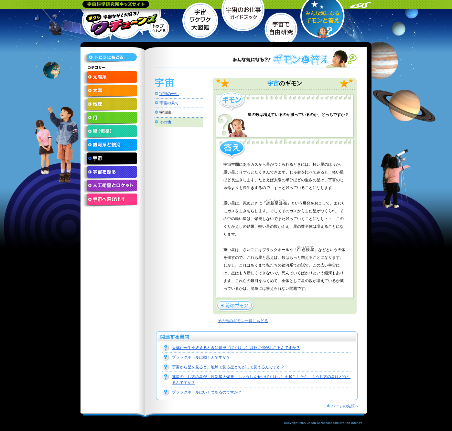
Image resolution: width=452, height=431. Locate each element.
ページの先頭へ (345, 406)
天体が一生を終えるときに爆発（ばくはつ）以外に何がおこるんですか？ (236, 347)
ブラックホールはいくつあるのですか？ (207, 392)
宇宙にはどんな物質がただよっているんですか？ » (235, 306)
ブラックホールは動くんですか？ (201, 357)
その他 (165, 122)
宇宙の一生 (169, 93)
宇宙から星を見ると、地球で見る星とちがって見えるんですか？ (228, 367)
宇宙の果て (169, 103)
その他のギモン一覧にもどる (243, 321)
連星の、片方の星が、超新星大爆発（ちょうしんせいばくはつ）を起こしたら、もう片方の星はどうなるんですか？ (261, 379)
